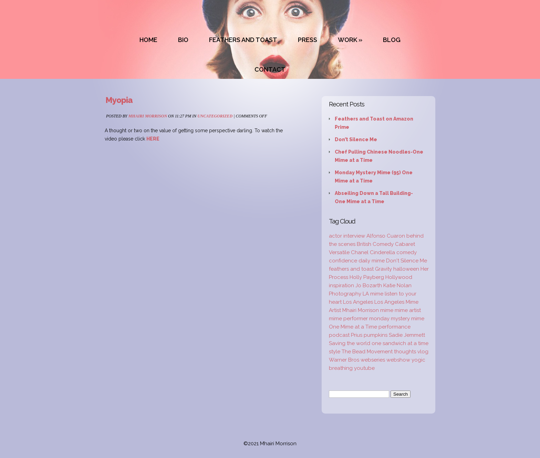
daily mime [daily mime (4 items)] (372, 261)
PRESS (307, 39)
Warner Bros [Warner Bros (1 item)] (344, 360)
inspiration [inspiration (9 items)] (341, 285)
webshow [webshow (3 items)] (398, 360)
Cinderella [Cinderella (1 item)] (382, 252)
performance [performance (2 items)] (394, 327)
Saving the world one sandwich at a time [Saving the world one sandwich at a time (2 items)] (378, 343)
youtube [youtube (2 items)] (364, 368)
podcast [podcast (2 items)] (339, 335)
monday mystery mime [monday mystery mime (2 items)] (396, 318)
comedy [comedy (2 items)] (406, 252)
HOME (148, 39)
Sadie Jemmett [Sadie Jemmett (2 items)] (407, 335)
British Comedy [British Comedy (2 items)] (375, 244)
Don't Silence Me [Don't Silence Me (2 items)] (406, 261)
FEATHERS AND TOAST (243, 39)
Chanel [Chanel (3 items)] (359, 252)
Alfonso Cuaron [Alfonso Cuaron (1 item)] (385, 236)
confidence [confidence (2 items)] (343, 261)
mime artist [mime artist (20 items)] (408, 310)
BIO (183, 39)
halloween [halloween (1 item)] (406, 269)
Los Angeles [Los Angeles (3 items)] (358, 302)
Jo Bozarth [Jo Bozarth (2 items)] (368, 285)
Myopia (119, 100)
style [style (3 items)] (334, 351)
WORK (347, 39)
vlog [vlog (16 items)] (422, 351)
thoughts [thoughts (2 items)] (405, 351)
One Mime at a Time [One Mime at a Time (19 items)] (353, 327)
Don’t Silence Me (356, 139)
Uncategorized (214, 116)
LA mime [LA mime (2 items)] (373, 294)
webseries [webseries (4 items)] (373, 360)
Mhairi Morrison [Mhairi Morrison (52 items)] (360, 310)
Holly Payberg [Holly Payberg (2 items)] (367, 277)
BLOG (392, 39)
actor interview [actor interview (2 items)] (347, 236)
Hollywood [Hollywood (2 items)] (398, 277)
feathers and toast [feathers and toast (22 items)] (351, 269)
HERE (152, 139)
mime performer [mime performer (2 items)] (348, 318)
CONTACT (270, 69)
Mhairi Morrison (147, 116)
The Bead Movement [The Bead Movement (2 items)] (367, 351)
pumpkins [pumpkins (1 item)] (375, 335)
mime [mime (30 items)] (386, 310)
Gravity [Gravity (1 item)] (383, 269)
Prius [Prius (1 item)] (356, 335)
